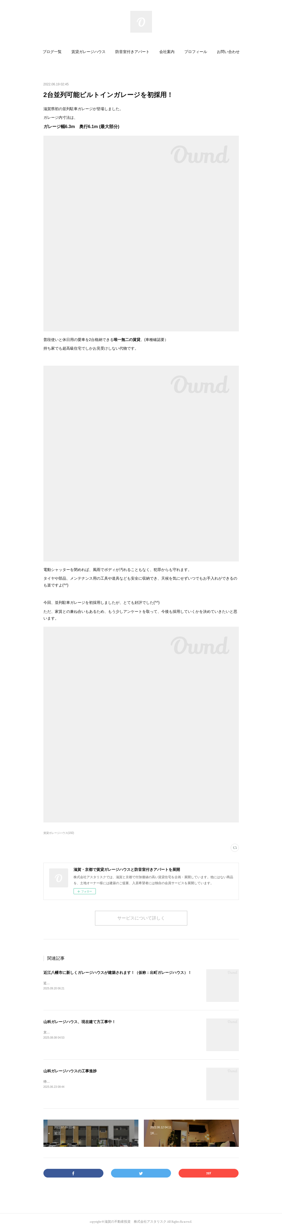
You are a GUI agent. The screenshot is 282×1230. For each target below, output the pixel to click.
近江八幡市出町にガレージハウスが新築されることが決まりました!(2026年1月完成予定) (108, 983)
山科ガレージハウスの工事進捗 (70, 1071)
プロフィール (195, 51)
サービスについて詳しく (141, 918)
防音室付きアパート (132, 51)
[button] (52, 52)
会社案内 (167, 51)
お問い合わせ (228, 51)
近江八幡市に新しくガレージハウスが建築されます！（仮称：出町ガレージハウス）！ (117, 972)
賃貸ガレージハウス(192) (58, 832)
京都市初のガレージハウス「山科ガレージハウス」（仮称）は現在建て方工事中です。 (106, 1032)
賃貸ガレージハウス (88, 51)
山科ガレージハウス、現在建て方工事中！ (79, 1022)
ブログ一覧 (52, 51)
